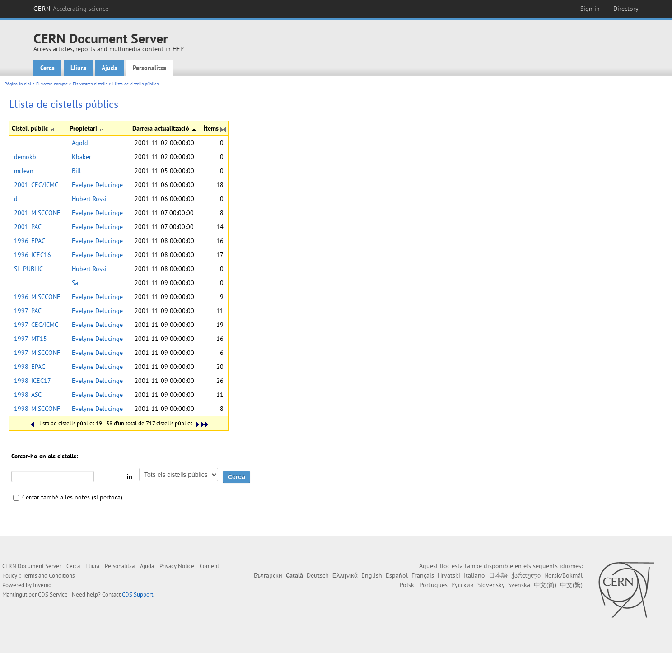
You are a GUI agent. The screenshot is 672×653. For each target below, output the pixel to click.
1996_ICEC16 (32, 255)
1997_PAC (28, 311)
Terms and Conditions (49, 575)
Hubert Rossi (89, 199)
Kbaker (81, 157)
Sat (76, 283)
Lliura (78, 68)
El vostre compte (52, 84)
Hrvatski (449, 575)
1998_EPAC (29, 367)
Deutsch (318, 575)
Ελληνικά (345, 575)
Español (397, 575)
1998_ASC (28, 395)
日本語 (498, 575)
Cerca (47, 68)
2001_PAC (28, 227)
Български (268, 575)
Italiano (474, 575)
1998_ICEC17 (32, 381)
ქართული (526, 575)
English (371, 575)
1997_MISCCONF (37, 353)
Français (422, 575)
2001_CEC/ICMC (36, 185)
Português (434, 585)
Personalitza (149, 68)
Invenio (42, 585)
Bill (76, 171)
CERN (70, 9)
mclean (23, 171)
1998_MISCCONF (37, 409)
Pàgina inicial (18, 84)
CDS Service (53, 594)
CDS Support (137, 594)
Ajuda (109, 68)
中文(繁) (571, 585)
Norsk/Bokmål (563, 575)
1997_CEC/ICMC (36, 325)
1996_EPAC (29, 241)
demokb (25, 157)
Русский (462, 585)
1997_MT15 (30, 339)
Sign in (590, 9)
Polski (408, 585)
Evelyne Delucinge (97, 185)
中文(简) (545, 585)
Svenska (519, 585)
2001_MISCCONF (37, 213)
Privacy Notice (176, 566)
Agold (80, 143)
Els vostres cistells (90, 84)
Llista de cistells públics (135, 84)
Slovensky (490, 585)
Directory (626, 9)
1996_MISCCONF (37, 297)
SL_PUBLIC (28, 269)
